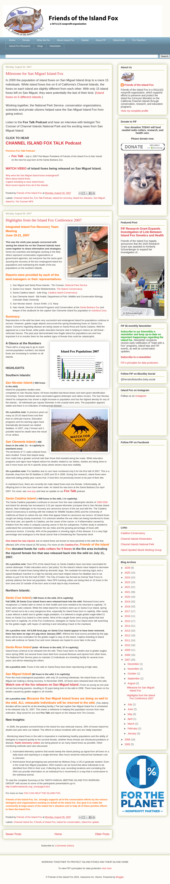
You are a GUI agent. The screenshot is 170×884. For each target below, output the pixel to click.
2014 (128, 625)
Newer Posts (13, 834)
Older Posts (102, 834)
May (130, 714)
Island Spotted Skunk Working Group (141, 550)
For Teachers (139, 40)
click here (107, 868)
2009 (128, 650)
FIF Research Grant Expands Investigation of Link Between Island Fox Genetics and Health (142, 232)
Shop (40, 46)
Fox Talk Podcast (43, 198)
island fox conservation (68, 822)
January (132, 733)
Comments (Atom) (64, 845)
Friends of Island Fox (44, 822)
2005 (128, 744)
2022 (128, 587)
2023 (128, 582)
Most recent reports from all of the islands (27, 185)
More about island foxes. (18, 178)
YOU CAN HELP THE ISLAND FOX (42, 793)
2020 (128, 596)
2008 (128, 655)
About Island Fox (65, 40)
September (134, 678)
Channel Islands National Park (137, 544)
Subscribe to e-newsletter (136, 357)
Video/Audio (119, 40)
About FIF (101, 40)
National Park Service (76, 285)
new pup (31, 491)
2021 (128, 592)
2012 (128, 635)
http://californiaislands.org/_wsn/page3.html (28, 786)
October (132, 673)
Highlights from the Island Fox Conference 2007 (44, 220)
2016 (128, 616)
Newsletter (55, 46)
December (134, 664)
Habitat (85, 40)
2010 (128, 645)
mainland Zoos (98, 310)
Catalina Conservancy (133, 533)
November (134, 668)
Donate (26, 40)
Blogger (120, 877)
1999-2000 (102, 502)
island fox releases (82, 198)
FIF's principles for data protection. (140, 362)
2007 (128, 659)
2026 (128, 567)
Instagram (140, 395)
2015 (128, 621)
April (130, 719)
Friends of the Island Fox (139, 85)
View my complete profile (134, 110)
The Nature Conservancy (69, 289)
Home (12, 40)
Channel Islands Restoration (136, 538)
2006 (128, 739)
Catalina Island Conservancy (62, 292)
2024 (128, 577)
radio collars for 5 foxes (55, 549)
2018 (128, 606)
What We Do (43, 40)
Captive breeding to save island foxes (25, 181)
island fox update (90, 822)
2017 (128, 611)
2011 (128, 640)
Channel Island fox (23, 198)
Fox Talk (17, 156)
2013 (128, 630)
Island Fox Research (19, 46)
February (133, 728)
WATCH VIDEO (16, 168)
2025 (128, 572)
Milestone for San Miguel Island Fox (34, 73)
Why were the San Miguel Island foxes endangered (32, 175)
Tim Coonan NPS (24, 201)
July (130, 704)
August (132, 683)
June (131, 709)
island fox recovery (62, 198)
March (131, 723)
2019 (128, 601)
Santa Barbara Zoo (90, 307)
